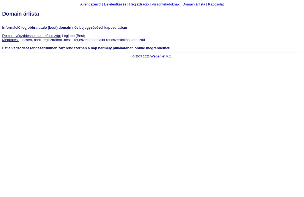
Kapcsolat (216, 4)
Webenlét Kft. (161, 56)
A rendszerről (90, 4)
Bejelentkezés (115, 4)
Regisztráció (139, 4)
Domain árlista (193, 4)
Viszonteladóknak (166, 4)
